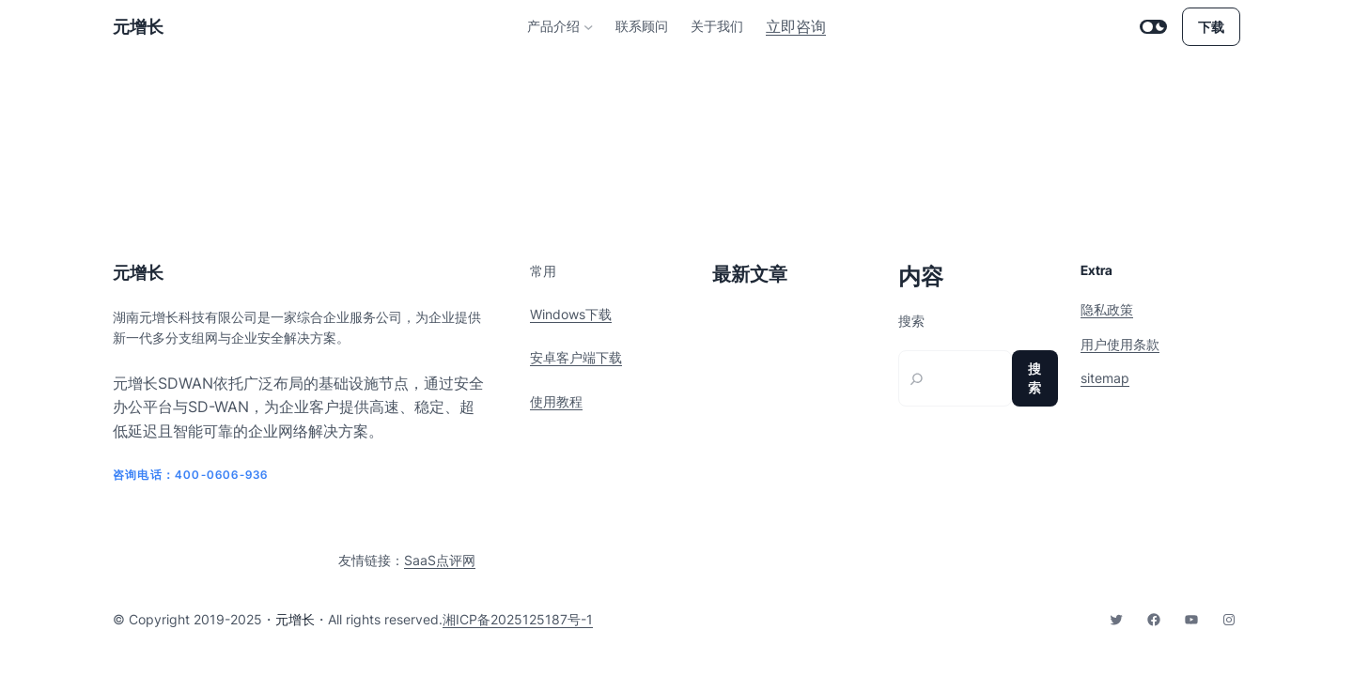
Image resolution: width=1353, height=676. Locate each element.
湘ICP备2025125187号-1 (518, 619)
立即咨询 (796, 26)
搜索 (911, 321)
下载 (1211, 27)
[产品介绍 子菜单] (588, 27)
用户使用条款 (1120, 344)
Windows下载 (571, 314)
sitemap (1105, 378)
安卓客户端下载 (576, 357)
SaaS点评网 (439, 560)
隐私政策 (1107, 309)
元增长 (138, 27)
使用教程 (556, 401)
